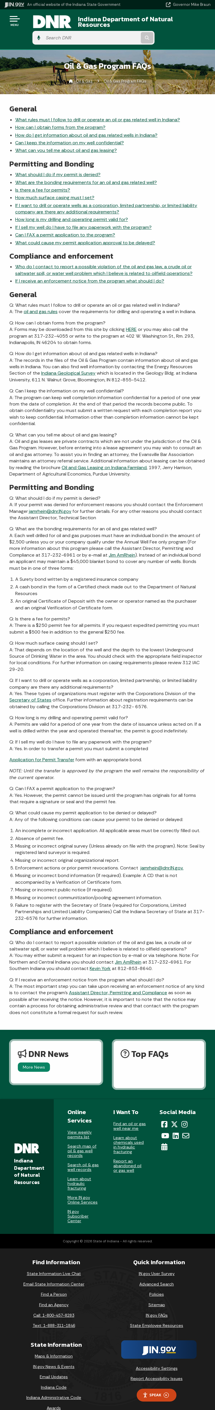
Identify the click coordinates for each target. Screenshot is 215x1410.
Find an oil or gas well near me (129, 1113)
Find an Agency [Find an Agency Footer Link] (54, 1292)
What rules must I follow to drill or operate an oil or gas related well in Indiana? (97, 107)
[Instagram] (184, 1111)
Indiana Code (54, 1374)
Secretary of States (30, 687)
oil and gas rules (41, 299)
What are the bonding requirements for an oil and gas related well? (86, 170)
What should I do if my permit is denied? (57, 162)
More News (34, 1054)
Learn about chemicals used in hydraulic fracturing (128, 1132)
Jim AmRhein (122, 542)
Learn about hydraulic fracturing (79, 1171)
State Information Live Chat (54, 1261)
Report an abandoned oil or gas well (127, 1153)
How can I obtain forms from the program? (60, 115)
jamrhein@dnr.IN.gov (50, 499)
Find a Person (54, 1281)
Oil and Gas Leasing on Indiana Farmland (104, 455)
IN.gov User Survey (157, 1261)
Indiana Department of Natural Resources (105, 23)
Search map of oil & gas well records (81, 1138)
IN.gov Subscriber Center (78, 1203)
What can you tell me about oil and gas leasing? (66, 138)
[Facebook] (164, 1111)
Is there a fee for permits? (42, 177)
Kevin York (100, 956)
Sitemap (156, 1292)
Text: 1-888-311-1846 (54, 1313)
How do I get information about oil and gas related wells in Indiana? (86, 123)
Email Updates (54, 1364)
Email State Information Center (53, 1271)
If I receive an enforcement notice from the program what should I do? (89, 268)
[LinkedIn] (176, 1123)
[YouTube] (165, 1123)
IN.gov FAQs (157, 1302)
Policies (156, 1281)
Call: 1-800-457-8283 (53, 1302)
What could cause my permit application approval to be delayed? (85, 230)
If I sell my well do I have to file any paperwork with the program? (83, 215)
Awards (54, 1395)
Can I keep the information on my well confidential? (69, 130)
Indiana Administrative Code (53, 1385)
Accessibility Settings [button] (157, 1355)
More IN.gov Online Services (82, 1187)
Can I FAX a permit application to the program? (65, 222)
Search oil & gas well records (83, 1155)
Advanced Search (156, 1271)
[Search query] (181, 23)
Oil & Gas (84, 68)
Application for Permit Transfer (41, 747)
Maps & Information (54, 1343)
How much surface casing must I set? (54, 185)
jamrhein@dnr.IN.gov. (162, 855)
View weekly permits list (79, 1122)
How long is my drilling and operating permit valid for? (71, 207)
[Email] (185, 1123)
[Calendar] (164, 1134)
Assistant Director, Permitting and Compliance (118, 980)
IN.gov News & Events (53, 1354)
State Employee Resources (156, 1313)
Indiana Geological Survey (68, 360)
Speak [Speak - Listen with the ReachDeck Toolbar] (156, 1382)
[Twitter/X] (174, 1111)
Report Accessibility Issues (157, 1366)
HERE (131, 317)
